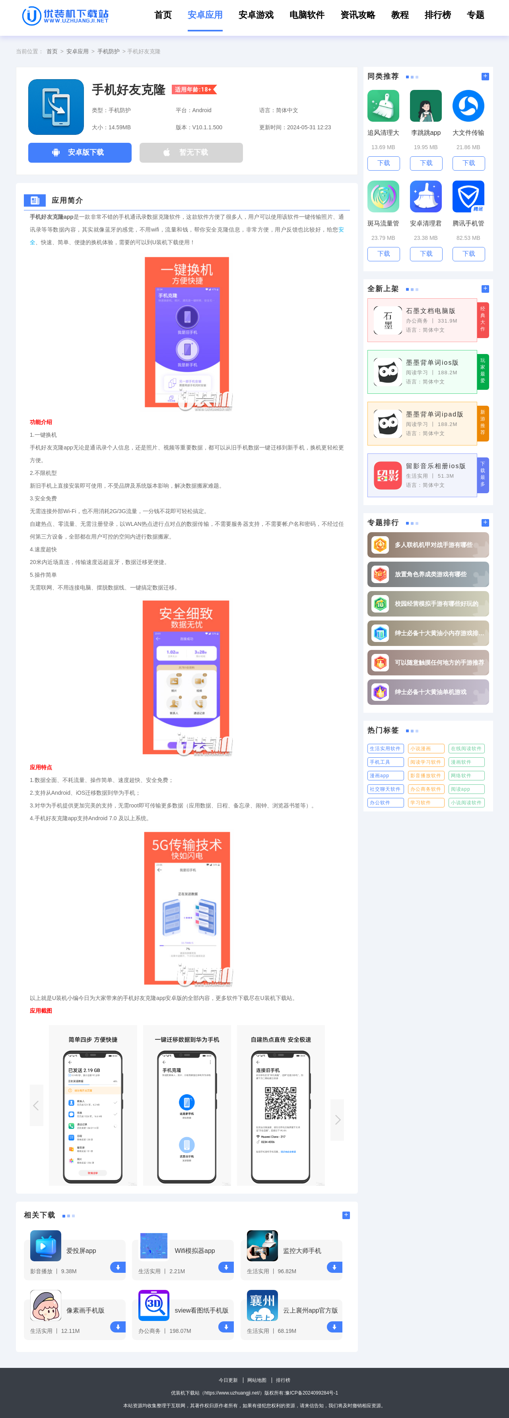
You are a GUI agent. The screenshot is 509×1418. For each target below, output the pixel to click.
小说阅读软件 (466, 802)
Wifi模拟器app (195, 1250)
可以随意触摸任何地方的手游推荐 (439, 662)
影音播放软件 (425, 775)
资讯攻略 (357, 15)
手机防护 (108, 51)
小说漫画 (420, 748)
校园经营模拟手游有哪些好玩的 (436, 603)
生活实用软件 (385, 748)
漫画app (379, 775)
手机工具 (380, 762)
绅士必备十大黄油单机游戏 (430, 692)
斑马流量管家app (383, 224)
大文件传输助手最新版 (468, 133)
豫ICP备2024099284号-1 (311, 1393)
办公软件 (380, 802)
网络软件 (461, 775)
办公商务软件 (425, 789)
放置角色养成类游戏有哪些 (430, 574)
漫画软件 (461, 762)
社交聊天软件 (385, 789)
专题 (475, 15)
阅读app (460, 789)
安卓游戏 (256, 15)
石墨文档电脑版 (431, 310)
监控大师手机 (302, 1250)
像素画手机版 (85, 1310)
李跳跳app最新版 (426, 133)
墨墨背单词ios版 (432, 362)
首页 (163, 15)
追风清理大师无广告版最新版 (383, 133)
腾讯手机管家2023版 (468, 224)
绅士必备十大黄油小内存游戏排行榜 (440, 633)
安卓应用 (205, 15)
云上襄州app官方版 (310, 1310)
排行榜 (438, 15)
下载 (118, 1267)
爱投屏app (81, 1250)
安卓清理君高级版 (426, 224)
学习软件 (420, 802)
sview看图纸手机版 (202, 1310)
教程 (400, 15)
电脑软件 (306, 15)
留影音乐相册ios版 (436, 466)
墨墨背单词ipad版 (435, 414)
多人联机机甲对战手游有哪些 (433, 544)
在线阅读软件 (466, 748)
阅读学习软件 (425, 762)
